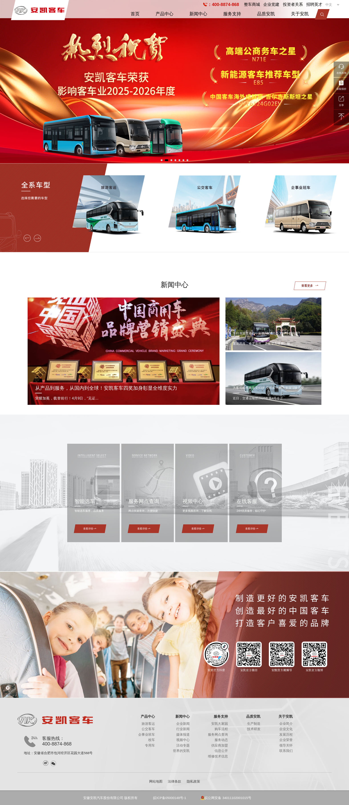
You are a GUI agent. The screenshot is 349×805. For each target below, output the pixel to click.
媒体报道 (183, 734)
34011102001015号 (236, 798)
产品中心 (164, 13)
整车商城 (252, 4)
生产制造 (253, 723)
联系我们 (286, 751)
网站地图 (155, 781)
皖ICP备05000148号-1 (169, 798)
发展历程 (286, 734)
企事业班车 (146, 734)
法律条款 (174, 781)
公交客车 (148, 729)
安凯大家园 (219, 723)
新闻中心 (198, 13)
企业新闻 (183, 723)
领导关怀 (286, 745)
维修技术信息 (218, 756)
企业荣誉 (286, 740)
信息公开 (221, 751)
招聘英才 (314, 4)
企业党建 (271, 4)
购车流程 (221, 729)
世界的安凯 (181, 751)
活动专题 (183, 745)
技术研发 (253, 729)
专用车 (150, 745)
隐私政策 (193, 781)
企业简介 (286, 723)
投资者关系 (293, 4)
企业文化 (286, 729)
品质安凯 (266, 13)
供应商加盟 (219, 745)
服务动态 (221, 740)
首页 (135, 13)
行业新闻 (183, 729)
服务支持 (232, 13)
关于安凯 (300, 13)
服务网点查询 (218, 734)
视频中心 (183, 740)
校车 (151, 740)
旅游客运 (148, 723)
